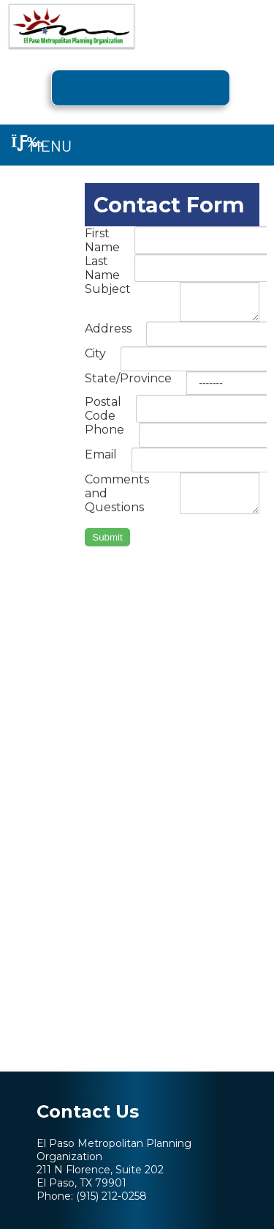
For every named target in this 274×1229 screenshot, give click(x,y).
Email (101, 454)
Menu (41, 145)
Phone (104, 430)
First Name (102, 240)
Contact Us (88, 1111)
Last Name (102, 268)
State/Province (128, 378)
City (95, 353)
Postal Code (103, 409)
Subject (108, 289)
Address (108, 328)
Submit (107, 537)
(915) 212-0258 (111, 1196)
